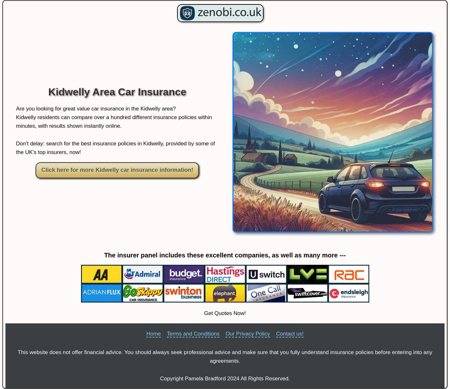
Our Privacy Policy (247, 334)
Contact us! (290, 334)
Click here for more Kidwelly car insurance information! (117, 170)
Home (153, 334)
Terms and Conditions (193, 334)
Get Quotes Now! (225, 313)
